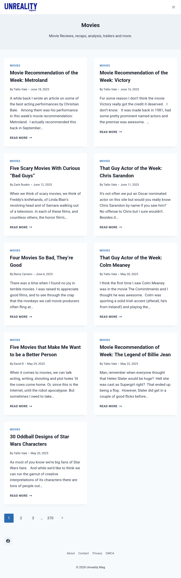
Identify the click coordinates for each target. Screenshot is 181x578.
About (71, 553)
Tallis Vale (20, 89)
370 (50, 518)
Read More (21, 138)
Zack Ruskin (22, 184)
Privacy (97, 553)
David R (19, 363)
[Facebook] (8, 541)
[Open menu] (173, 7)
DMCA (110, 553)
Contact (83, 553)
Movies (15, 65)
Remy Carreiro (23, 274)
